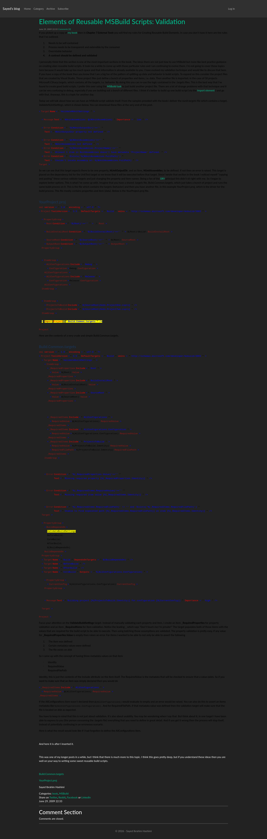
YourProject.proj (48, 780)
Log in (231, 8)
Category (39, 8)
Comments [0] (64, 29)
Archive (50, 8)
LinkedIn (86, 797)
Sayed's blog (11, 9)
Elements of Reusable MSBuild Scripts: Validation (112, 21)
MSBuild (64, 793)
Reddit (62, 797)
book (55, 793)
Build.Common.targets (51, 773)
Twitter (53, 797)
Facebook (72, 797)
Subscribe (63, 8)
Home (27, 8)
